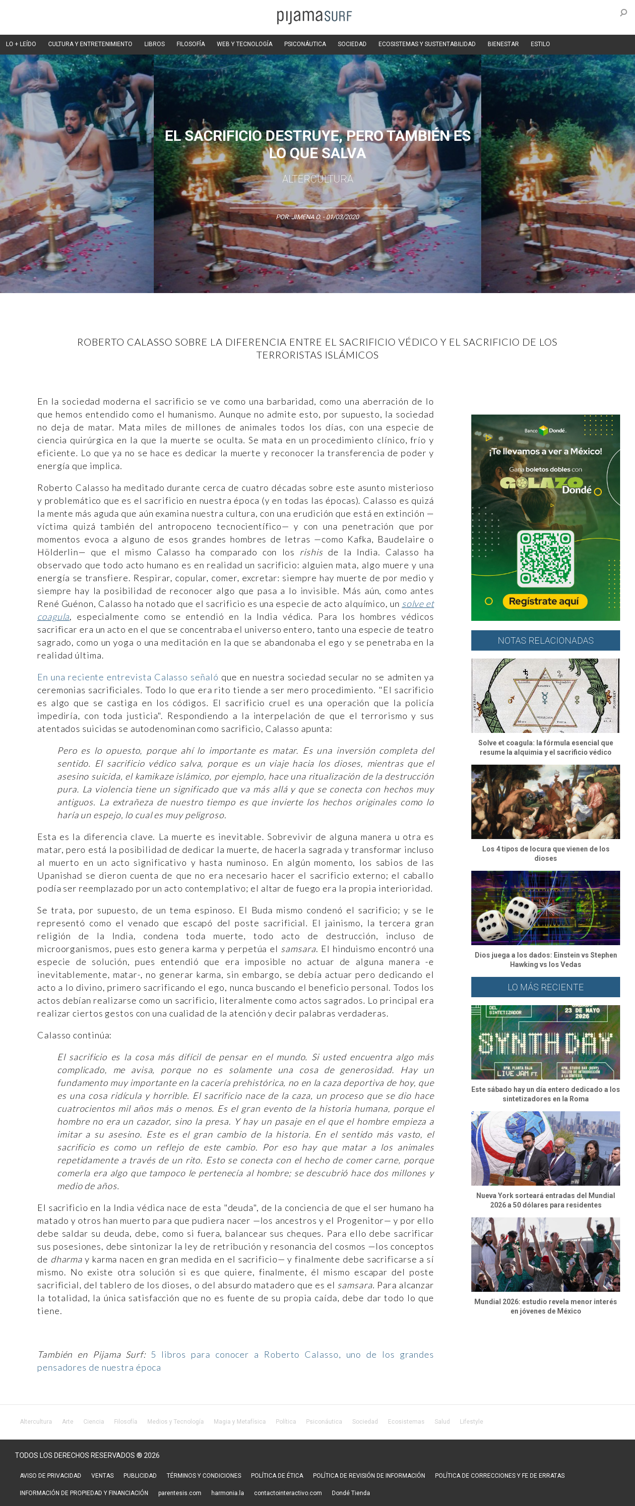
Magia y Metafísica (240, 1421)
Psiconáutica (324, 1421)
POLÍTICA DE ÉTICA (277, 1475)
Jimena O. (306, 217)
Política (286, 1421)
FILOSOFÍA (191, 44)
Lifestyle (471, 1421)
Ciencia (93, 1421)
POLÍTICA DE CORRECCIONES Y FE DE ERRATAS (500, 1475)
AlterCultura (317, 179)
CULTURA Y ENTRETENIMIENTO (90, 44)
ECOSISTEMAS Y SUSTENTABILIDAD (427, 44)
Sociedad (365, 1421)
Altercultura (36, 1421)
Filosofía (125, 1421)
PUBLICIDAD (140, 1475)
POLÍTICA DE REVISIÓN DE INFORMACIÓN (369, 1475)
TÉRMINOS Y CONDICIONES (204, 1475)
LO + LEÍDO (21, 44)
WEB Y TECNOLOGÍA (244, 44)
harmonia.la (227, 1493)
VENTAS (102, 1475)
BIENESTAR (503, 44)
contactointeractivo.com (288, 1493)
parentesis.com (179, 1493)
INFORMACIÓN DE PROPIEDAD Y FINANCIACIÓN (84, 1493)
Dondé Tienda (351, 1493)
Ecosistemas (406, 1421)
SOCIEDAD (352, 44)
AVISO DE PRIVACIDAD (50, 1475)
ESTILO (540, 44)
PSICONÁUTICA (305, 44)
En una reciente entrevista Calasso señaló (128, 676)
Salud (442, 1421)
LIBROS (154, 44)
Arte (67, 1421)
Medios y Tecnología (175, 1421)
